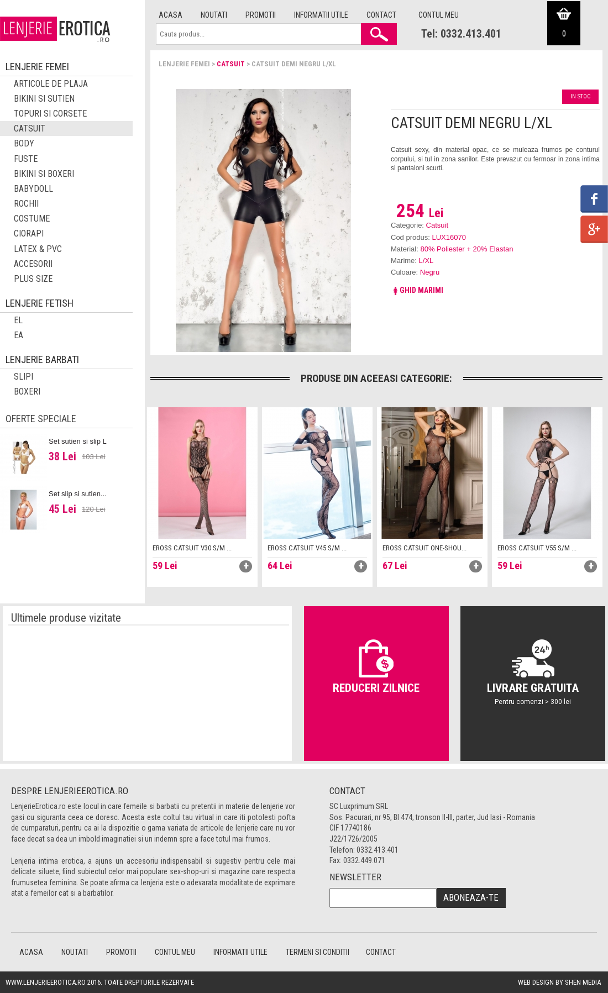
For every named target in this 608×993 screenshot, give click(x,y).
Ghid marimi (417, 290)
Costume (32, 218)
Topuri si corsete (50, 113)
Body (24, 143)
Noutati (214, 14)
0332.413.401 (378, 849)
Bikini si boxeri (44, 174)
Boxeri (27, 391)
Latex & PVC (38, 249)
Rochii (26, 203)
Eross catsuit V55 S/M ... (536, 548)
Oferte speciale (41, 418)
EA (18, 335)
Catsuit (231, 64)
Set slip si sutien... (78, 494)
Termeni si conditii (317, 952)
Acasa (170, 14)
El (18, 320)
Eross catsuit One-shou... (424, 548)
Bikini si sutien (44, 98)
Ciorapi (29, 233)
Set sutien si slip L (78, 441)
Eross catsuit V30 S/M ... (192, 548)
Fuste (26, 159)
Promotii (260, 14)
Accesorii (33, 264)
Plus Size (33, 279)
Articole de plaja (51, 83)
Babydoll (33, 188)
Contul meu (438, 14)
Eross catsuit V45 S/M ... (307, 548)
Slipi (23, 376)
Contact (381, 14)
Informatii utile (321, 14)
